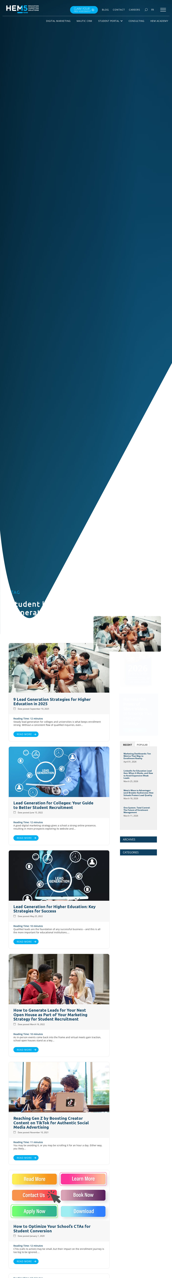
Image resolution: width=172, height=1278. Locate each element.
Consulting (136, 20)
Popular (142, 744)
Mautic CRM (84, 20)
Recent (127, 744)
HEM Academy (159, 20)
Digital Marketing (58, 20)
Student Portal (110, 20)
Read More (23, 734)
